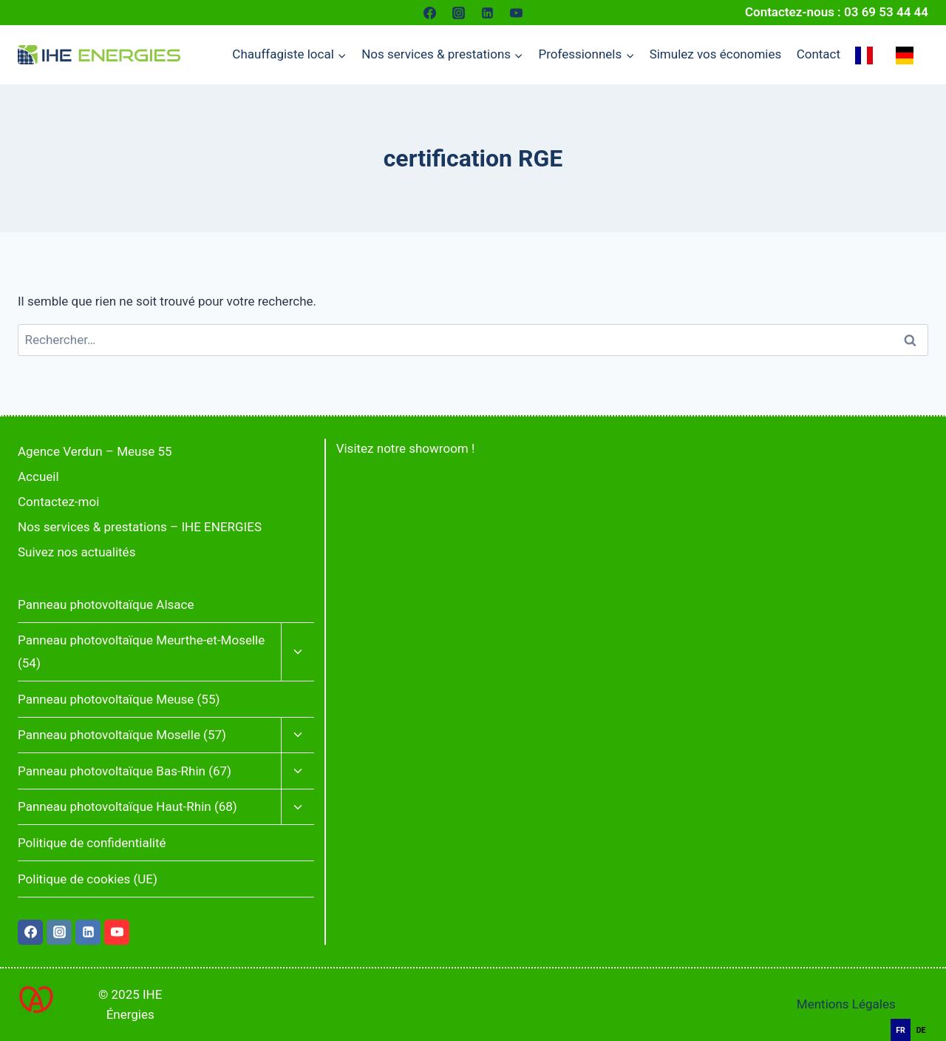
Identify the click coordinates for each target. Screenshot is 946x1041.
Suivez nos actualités (76, 552)
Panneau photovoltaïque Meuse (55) (119, 699)
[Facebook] (429, 12)
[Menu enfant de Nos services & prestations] (442, 55)
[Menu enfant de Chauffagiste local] (289, 55)
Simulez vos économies (716, 54)
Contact (818, 54)
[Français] (923, 1010)
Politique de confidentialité (92, 842)
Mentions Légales (846, 1004)
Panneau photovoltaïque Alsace (106, 604)
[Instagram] (458, 12)
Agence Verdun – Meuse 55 (95, 451)
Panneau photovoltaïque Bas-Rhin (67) (124, 771)
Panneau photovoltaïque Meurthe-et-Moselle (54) (141, 651)
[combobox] (923, 1011)
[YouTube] (516, 12)
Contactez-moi (58, 501)
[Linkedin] (487, 12)
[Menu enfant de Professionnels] (586, 55)
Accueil (38, 476)
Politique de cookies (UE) (87, 879)
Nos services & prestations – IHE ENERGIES (140, 526)
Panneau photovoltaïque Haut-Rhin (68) (127, 806)
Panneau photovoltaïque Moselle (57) (122, 734)
